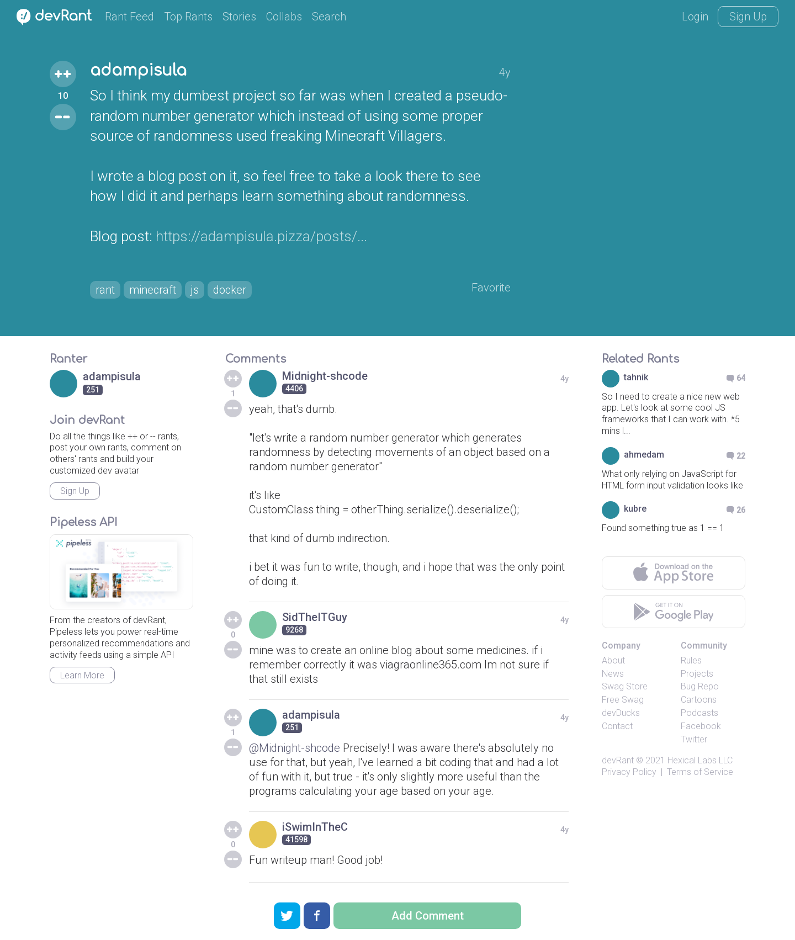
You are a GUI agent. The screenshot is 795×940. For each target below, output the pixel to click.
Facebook (701, 726)
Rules (691, 660)
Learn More (82, 675)
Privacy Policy (629, 772)
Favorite (491, 287)
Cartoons (699, 699)
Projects (697, 673)
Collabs (284, 16)
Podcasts (699, 713)
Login (695, 16)
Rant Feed (129, 16)
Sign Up (748, 16)
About (613, 660)
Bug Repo (700, 686)
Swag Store (625, 686)
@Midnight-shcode (294, 748)
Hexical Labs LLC (700, 760)
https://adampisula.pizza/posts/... (261, 236)
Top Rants (188, 16)
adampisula (138, 70)
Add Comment (427, 915)
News (613, 673)
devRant (618, 760)
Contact (617, 726)
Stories (239, 16)
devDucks (621, 713)
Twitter (694, 739)
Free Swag (623, 699)
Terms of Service (700, 772)
